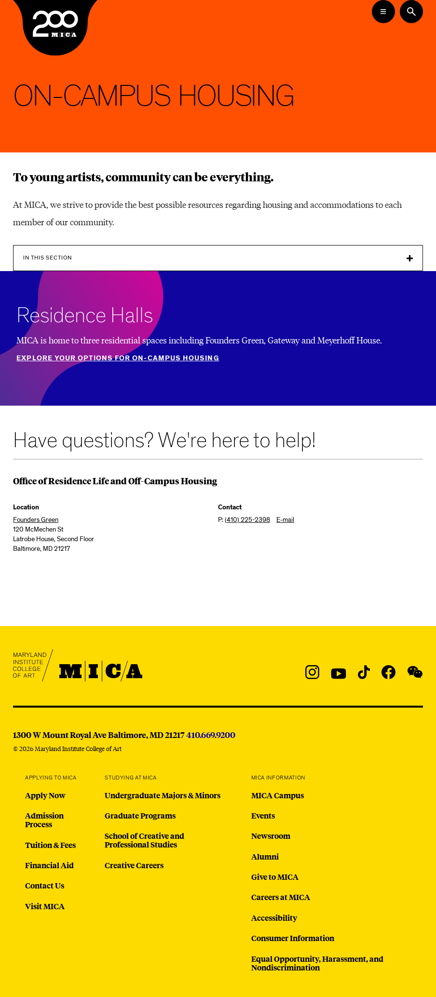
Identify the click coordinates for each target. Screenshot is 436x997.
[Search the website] (411, 11)
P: (244, 520)
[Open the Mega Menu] (383, 11)
